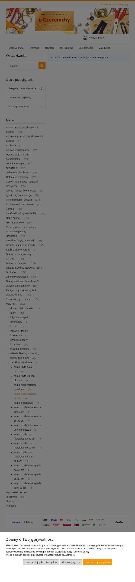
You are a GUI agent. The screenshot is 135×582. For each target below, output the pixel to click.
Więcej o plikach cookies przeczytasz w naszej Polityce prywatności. (40, 555)
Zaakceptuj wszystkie (97, 562)
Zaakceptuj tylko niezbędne (41, 562)
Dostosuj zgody (71, 562)
